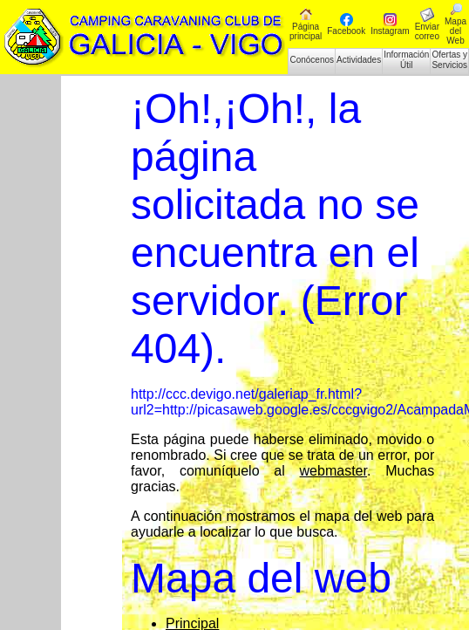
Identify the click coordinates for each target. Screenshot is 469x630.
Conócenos (311, 60)
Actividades (358, 60)
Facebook (346, 24)
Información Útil (406, 60)
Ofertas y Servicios (449, 60)
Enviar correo (427, 24)
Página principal (305, 24)
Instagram (389, 24)
